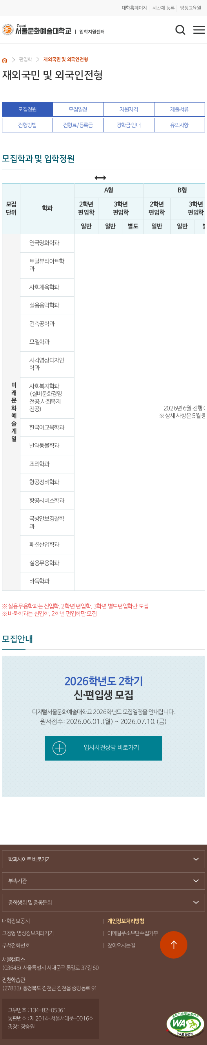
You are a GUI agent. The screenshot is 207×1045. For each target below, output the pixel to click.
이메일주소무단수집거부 (132, 933)
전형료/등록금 (78, 125)
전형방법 (27, 125)
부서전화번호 (15, 945)
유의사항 (179, 125)
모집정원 (27, 109)
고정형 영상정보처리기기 (28, 933)
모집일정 (78, 109)
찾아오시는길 (121, 945)
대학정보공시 (15, 921)
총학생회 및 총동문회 (100, 904)
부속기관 (100, 881)
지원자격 (129, 109)
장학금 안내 (129, 125)
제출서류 (179, 109)
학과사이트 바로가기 (100, 859)
